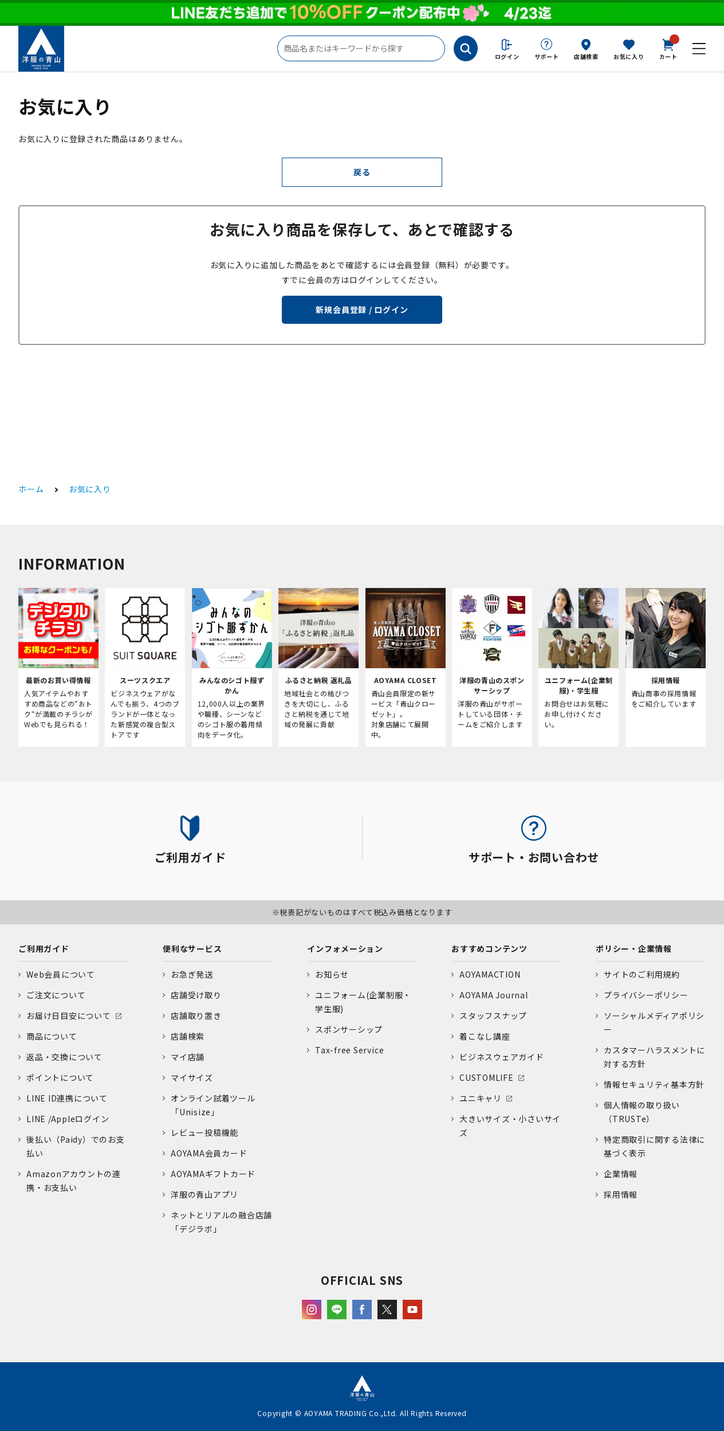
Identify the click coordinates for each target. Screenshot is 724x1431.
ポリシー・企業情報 (634, 948)
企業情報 (621, 1173)
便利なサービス (192, 948)
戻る (362, 172)
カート (668, 48)
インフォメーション (345, 948)
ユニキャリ (480, 1098)
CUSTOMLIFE (486, 1077)
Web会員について (60, 974)
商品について (51, 1036)
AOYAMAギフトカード (213, 1173)
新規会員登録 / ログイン (362, 309)
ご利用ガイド (43, 948)
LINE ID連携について (67, 1098)
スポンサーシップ (349, 1029)
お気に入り (628, 56)
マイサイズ (192, 1077)
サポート (546, 56)
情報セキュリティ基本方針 (654, 1084)
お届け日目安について (68, 1015)
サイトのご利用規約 (642, 974)
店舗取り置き (196, 1015)
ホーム (31, 489)
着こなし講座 (484, 1036)
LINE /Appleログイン (67, 1118)
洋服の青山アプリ (204, 1194)
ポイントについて (60, 1077)
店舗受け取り (196, 995)
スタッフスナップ (493, 1015)
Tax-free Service (349, 1050)
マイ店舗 (187, 1057)
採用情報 (621, 1194)
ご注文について (55, 995)
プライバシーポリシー (646, 995)
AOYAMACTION (489, 974)
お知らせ (332, 974)
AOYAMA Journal (493, 995)
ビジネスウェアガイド (501, 1057)
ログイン (507, 56)
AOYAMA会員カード (209, 1153)
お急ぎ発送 (192, 974)
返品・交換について (64, 1057)
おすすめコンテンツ (489, 948)
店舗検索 (586, 56)
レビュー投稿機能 (204, 1132)
